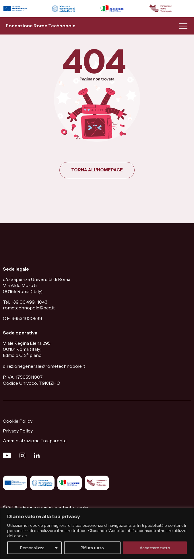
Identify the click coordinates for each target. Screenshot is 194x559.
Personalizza (32, 547)
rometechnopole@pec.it (29, 308)
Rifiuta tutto (92, 547)
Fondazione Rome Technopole (40, 25)
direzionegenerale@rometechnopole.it (44, 366)
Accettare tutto (155, 547)
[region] (97, 533)
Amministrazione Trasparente (35, 440)
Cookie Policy (17, 421)
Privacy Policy (18, 431)
